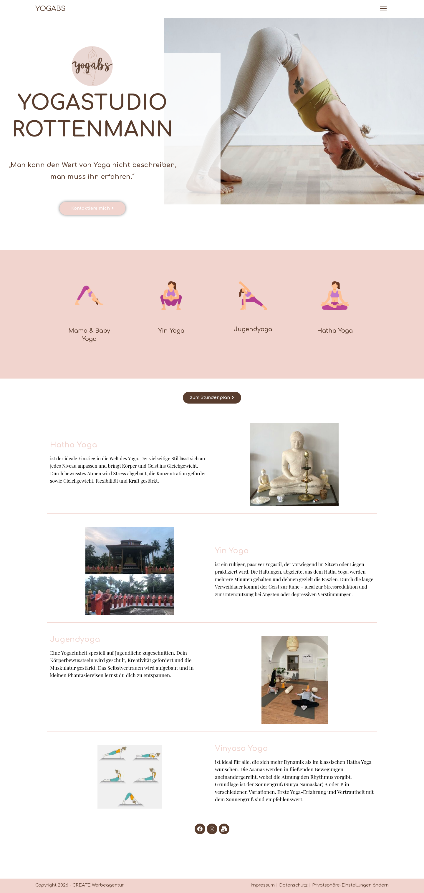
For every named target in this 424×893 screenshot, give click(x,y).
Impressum (263, 885)
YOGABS (50, 9)
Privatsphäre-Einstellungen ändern (350, 885)
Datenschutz (293, 885)
